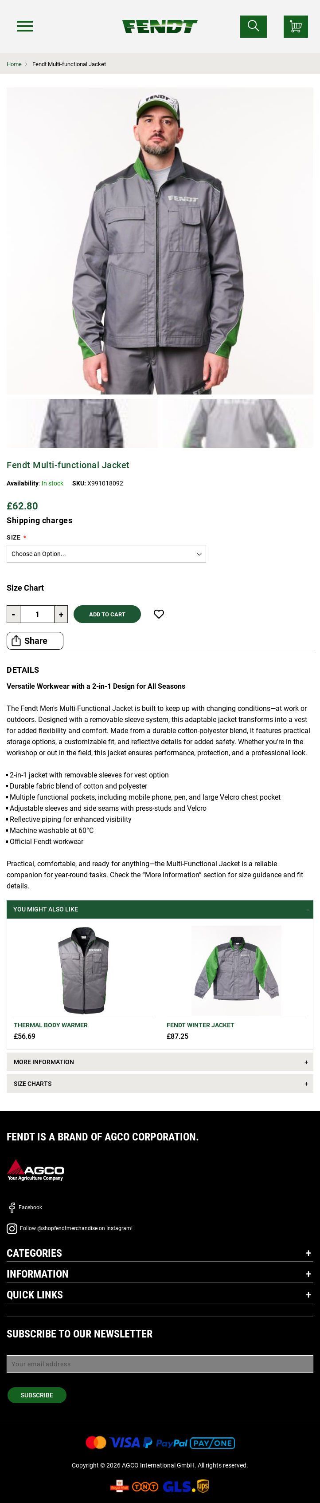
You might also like (45, 909)
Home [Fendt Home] (14, 64)
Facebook (24, 1207)
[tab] (160, 909)
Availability (23, 483)
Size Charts (32, 1083)
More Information (44, 1061)
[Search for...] (253, 26)
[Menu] (26, 26)
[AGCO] (35, 1170)
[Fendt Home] (160, 17)
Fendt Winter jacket (200, 1025)
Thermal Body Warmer (51, 1025)
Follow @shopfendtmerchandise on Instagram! (70, 1228)
